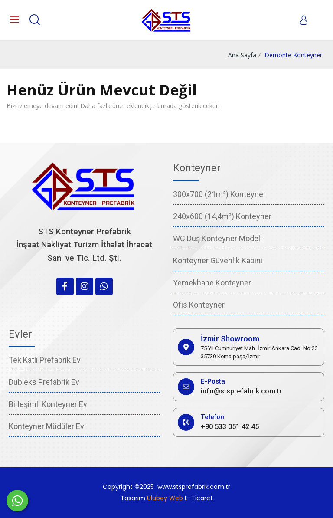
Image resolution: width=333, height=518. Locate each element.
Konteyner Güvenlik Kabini (217, 260)
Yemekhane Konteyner (212, 282)
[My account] (303, 20)
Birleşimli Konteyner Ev (48, 404)
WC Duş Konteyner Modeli (217, 238)
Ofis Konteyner (199, 304)
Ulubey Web (165, 498)
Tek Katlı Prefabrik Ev (45, 359)
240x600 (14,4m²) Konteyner (222, 216)
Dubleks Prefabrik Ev (44, 382)
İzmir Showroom (230, 338)
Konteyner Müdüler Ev (46, 426)
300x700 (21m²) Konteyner (219, 194)
